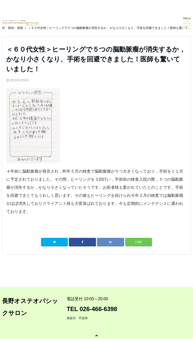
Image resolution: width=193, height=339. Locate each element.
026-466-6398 (98, 309)
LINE (138, 242)
